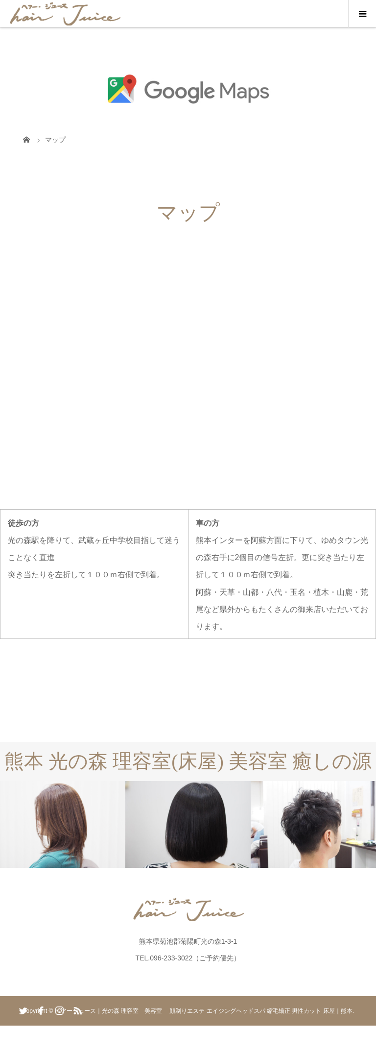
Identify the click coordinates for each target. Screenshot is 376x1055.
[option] (62, 824)
